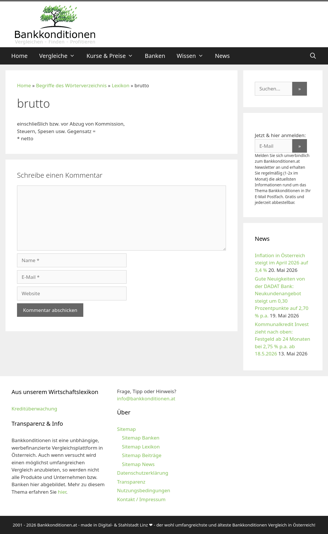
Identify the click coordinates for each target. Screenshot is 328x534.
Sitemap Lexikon (141, 446)
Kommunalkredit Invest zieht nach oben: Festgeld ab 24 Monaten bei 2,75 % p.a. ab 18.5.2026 (282, 339)
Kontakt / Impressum (141, 499)
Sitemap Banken (140, 437)
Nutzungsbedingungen (143, 490)
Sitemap (126, 429)
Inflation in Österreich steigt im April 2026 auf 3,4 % (281, 262)
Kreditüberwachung (34, 408)
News (222, 56)
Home (19, 56)
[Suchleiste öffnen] (313, 56)
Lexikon (120, 85)
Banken (155, 56)
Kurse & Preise (112, 56)
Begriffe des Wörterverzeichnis (71, 85)
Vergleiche (60, 56)
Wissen (193, 56)
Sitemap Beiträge (141, 455)
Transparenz (131, 481)
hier (62, 491)
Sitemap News (138, 464)
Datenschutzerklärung (142, 472)
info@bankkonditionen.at (146, 398)
